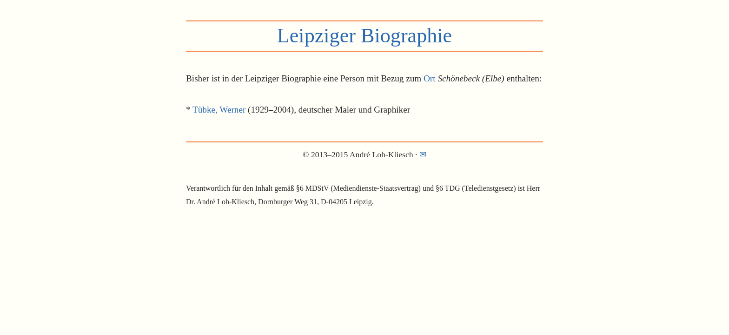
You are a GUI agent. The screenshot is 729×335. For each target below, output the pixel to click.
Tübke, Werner (218, 109)
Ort (430, 78)
